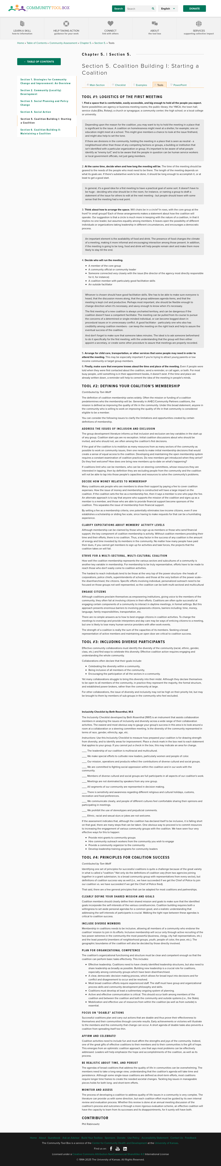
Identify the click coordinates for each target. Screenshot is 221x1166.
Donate (194, 8)
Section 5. (100, 43)
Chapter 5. (86, 43)
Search (118, 8)
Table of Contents (37, 43)
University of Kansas (166, 1143)
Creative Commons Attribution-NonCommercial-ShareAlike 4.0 (108, 1154)
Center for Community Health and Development (119, 1143)
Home (21, 43)
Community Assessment (63, 43)
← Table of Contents (39, 66)
